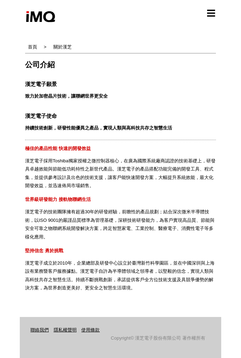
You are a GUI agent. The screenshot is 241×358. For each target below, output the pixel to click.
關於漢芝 (62, 47)
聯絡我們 (39, 330)
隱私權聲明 (65, 330)
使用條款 (90, 330)
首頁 (32, 47)
